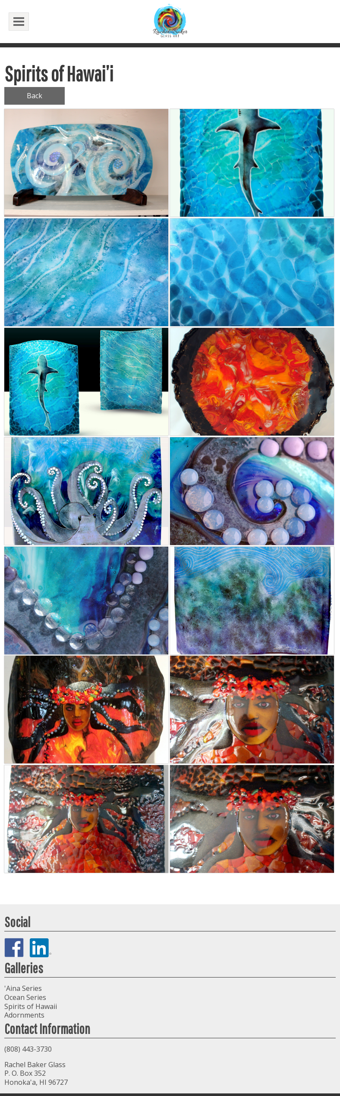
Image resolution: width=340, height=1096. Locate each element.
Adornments (24, 1015)
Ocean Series (25, 997)
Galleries (23, 968)
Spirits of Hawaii (30, 1006)
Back (34, 95)
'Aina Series (23, 988)
